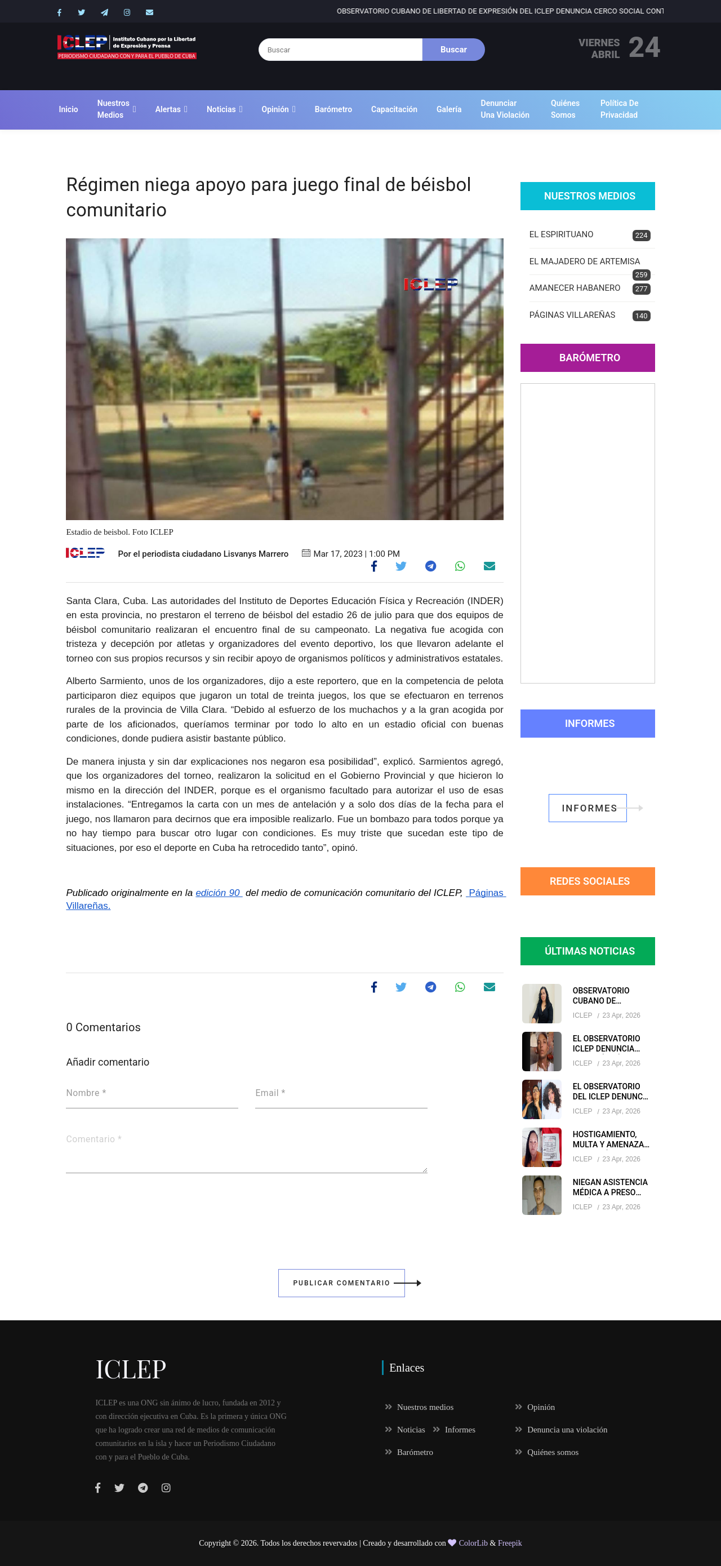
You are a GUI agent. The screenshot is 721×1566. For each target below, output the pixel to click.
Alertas (168, 109)
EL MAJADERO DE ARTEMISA (590, 266)
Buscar (453, 50)
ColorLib (468, 1543)
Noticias (221, 109)
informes (594, 808)
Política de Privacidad (619, 109)
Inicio (68, 109)
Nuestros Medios (589, 196)
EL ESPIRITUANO (590, 235)
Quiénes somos (565, 109)
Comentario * (94, 1139)
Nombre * (86, 1093)
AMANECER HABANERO (590, 289)
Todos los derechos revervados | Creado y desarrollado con (354, 1543)
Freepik (510, 1543)
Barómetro (333, 109)
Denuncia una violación (561, 1429)
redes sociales (590, 881)
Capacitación (394, 109)
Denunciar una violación (505, 109)
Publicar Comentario (349, 1283)
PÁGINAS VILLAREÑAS (590, 316)
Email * (270, 1093)
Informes (590, 723)
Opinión (275, 109)
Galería (449, 109)
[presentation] (151, 1213)
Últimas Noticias (590, 951)
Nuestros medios (113, 109)
